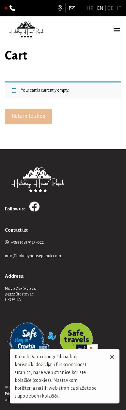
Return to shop (28, 116)
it (119, 8)
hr (90, 8)
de (110, 8)
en (100, 8)
